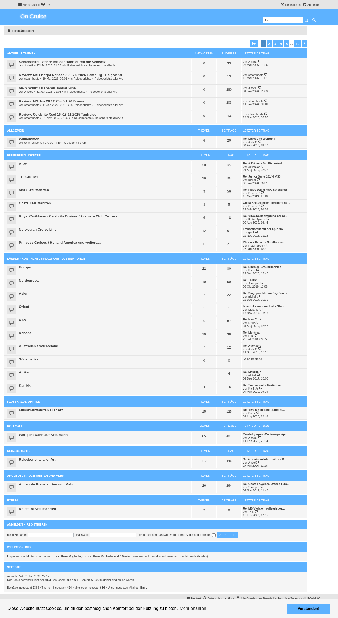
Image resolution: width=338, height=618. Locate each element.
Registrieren (37, 524)
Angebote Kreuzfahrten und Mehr (35, 475)
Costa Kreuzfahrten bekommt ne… (266, 202)
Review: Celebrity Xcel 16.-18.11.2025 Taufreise (57, 114)
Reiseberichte (76, 65)
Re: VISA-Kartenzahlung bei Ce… (266, 215)
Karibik (25, 385)
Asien (23, 293)
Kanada (25, 333)
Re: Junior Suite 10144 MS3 (262, 176)
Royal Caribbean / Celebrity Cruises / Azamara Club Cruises (68, 216)
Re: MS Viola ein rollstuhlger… (264, 508)
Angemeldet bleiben (200, 534)
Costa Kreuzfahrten (35, 203)
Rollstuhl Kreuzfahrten (37, 509)
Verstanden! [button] (308, 608)
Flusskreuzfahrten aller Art (41, 410)
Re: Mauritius (252, 371)
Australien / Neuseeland (38, 346)
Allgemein (15, 130)
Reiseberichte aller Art (102, 65)
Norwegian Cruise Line (37, 229)
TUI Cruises (28, 177)
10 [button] (297, 43)
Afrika (24, 372)
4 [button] (281, 43)
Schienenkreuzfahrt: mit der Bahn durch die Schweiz (62, 62)
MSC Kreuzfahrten (34, 190)
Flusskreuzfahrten (23, 401)
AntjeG (28, 65)
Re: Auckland (252, 345)
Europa (25, 267)
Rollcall (15, 426)
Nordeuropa (29, 280)
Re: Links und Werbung (259, 138)
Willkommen (29, 139)
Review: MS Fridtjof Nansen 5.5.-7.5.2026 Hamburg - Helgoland (70, 75)
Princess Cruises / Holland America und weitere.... (60, 243)
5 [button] (287, 43)
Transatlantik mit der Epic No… (264, 229)
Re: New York (252, 319)
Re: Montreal (252, 332)
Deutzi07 (254, 193)
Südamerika (29, 359)
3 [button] (275, 43)
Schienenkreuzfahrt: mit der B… (265, 459)
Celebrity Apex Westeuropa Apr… (266, 434)
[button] (254, 43)
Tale (251, 511)
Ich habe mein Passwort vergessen (161, 534)
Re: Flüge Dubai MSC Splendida (265, 189)
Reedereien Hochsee (24, 155)
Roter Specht (256, 219)
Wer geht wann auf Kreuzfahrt (43, 435)
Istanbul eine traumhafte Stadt (263, 306)
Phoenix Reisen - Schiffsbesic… (265, 242)
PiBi (251, 335)
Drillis (252, 322)
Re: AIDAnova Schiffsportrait (263, 163)
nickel (252, 179)
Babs (251, 270)
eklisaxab (254, 166)
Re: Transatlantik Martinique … (264, 385)
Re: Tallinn (250, 280)
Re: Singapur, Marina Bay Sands (265, 293)
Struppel (253, 283)
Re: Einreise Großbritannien (262, 266)
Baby (143, 587)
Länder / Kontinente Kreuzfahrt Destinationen (46, 258)
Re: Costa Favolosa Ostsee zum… (266, 483)
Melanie (253, 309)
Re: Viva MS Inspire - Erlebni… (264, 409)
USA (22, 320)
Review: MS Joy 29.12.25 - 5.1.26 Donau (51, 101)
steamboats (31, 78)
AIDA (23, 164)
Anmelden (15, 524)
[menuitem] (46, 5)
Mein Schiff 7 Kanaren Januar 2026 (47, 88)
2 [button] (269, 43)
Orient (24, 307)
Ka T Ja (253, 388)
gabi (251, 232)
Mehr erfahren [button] (193, 608)
